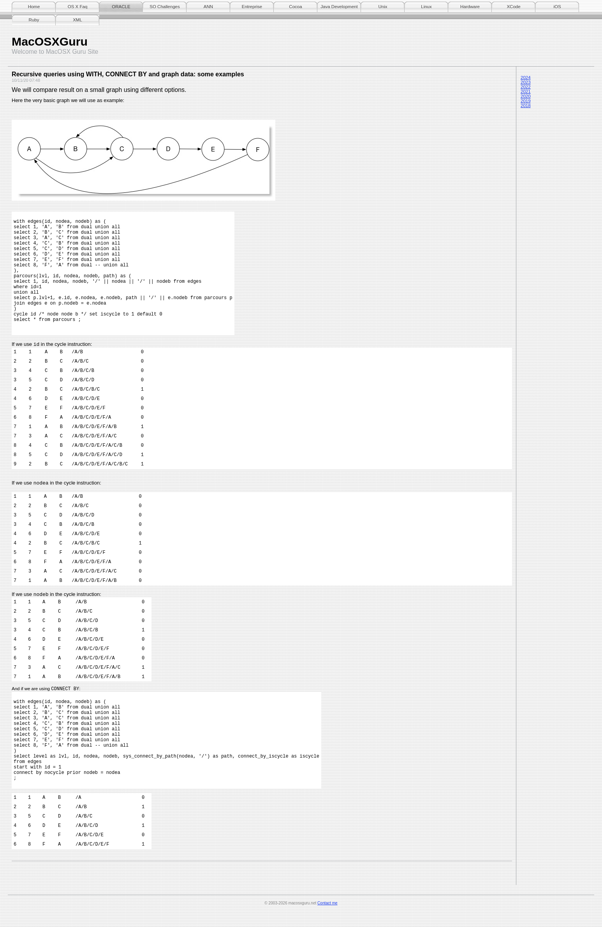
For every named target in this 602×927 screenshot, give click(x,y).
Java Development (338, 6)
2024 (526, 77)
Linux (426, 6)
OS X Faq (78, 6)
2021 (526, 91)
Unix (382, 6)
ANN (208, 6)
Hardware (470, 6)
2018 (526, 105)
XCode (513, 6)
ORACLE (121, 6)
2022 (526, 87)
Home (34, 6)
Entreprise (252, 6)
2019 (526, 101)
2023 (526, 82)
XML (77, 20)
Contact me (327, 917)
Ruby (34, 20)
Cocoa (295, 6)
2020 (526, 96)
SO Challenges (165, 6)
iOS (557, 6)
